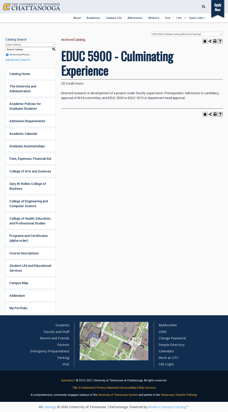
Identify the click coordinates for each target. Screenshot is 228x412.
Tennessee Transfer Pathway (179, 395)
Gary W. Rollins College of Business (27, 186)
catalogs (49, 407)
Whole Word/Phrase (19, 54)
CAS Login (166, 364)
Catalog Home (19, 74)
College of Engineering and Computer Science (28, 203)
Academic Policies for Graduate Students (25, 106)
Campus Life (114, 18)
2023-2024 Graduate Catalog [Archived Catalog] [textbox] (176, 34)
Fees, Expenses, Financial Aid (30, 158)
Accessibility (128, 387)
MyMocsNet (168, 325)
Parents (63, 345)
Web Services (147, 387)
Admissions (135, 18)
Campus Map (18, 283)
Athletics (153, 18)
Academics (93, 18)
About (77, 18)
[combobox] (186, 34)
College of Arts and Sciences (30, 171)
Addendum (17, 295)
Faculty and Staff (56, 332)
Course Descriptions (24, 253)
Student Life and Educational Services (30, 268)
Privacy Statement (108, 387)
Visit (66, 364)
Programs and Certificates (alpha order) (28, 238)
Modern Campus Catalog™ (168, 407)
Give (167, 18)
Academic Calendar (23, 134)
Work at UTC (168, 358)
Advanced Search (17, 60)
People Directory (172, 345)
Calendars (166, 351)
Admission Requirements (27, 121)
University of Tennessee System (118, 395)
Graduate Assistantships (27, 146)
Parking (63, 358)
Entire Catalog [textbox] (13, 44)
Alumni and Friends (54, 338)
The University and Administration (22, 88)
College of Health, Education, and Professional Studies (30, 221)
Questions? (68, 380)
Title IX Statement (83, 387)
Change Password (172, 338)
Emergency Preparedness (49, 351)
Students (62, 325)
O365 (163, 332)
